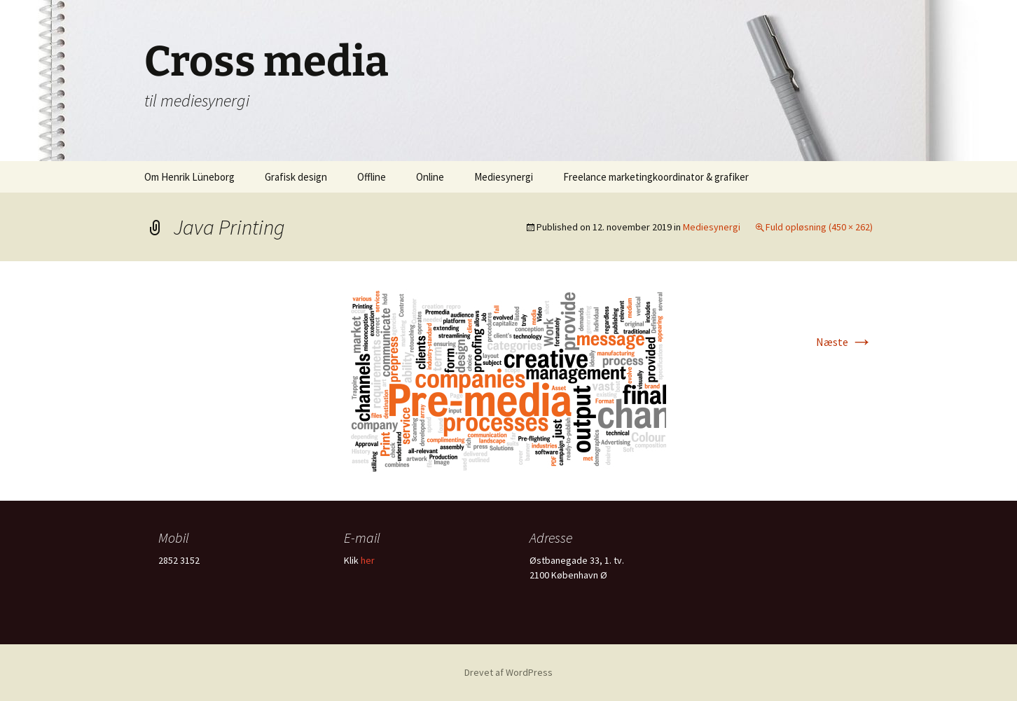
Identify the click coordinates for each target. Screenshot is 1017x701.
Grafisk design (296, 176)
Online (430, 176)
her (368, 560)
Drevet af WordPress (508, 672)
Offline (371, 176)
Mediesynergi (503, 176)
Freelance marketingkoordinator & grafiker (656, 176)
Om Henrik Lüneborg (189, 176)
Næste (844, 342)
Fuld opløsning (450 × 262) (819, 227)
